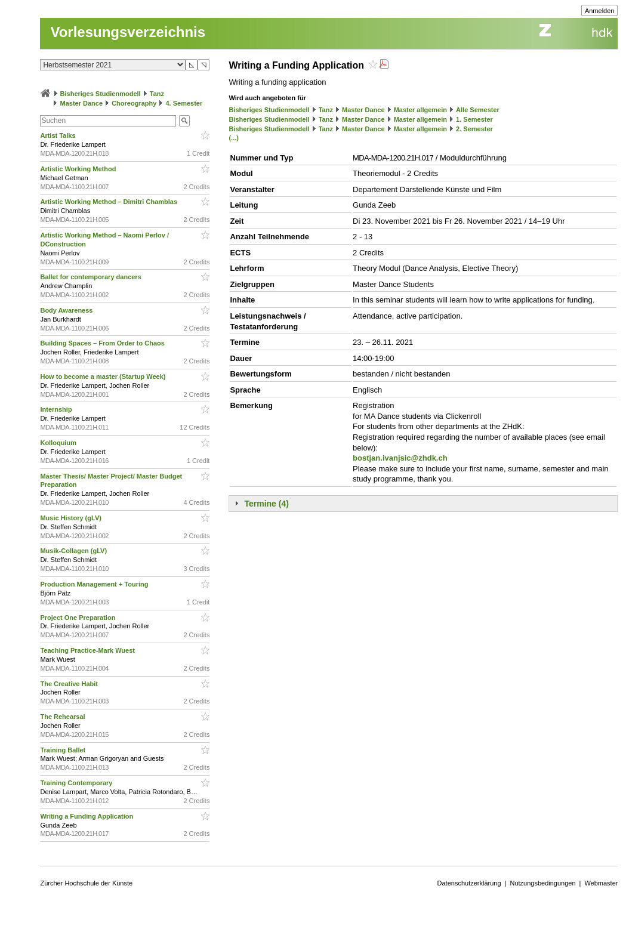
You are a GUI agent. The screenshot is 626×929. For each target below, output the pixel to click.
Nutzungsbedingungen (542, 883)
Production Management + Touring (95, 584)
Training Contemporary (77, 782)
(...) (234, 137)
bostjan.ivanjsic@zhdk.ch (400, 457)
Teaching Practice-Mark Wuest (88, 650)
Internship (56, 409)
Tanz (157, 93)
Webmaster (601, 883)
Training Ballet (63, 750)
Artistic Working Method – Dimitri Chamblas (109, 201)
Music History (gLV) (71, 517)
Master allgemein (420, 109)
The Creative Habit (70, 683)
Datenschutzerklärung (469, 883)
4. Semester (183, 103)
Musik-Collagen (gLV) (74, 550)
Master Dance (81, 103)
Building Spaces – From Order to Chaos (103, 343)
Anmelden (600, 10)
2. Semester (474, 128)
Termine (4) (266, 503)
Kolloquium (59, 442)
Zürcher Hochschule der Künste (86, 883)
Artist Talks (58, 135)
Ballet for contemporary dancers (91, 276)
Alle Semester (477, 109)
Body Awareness (67, 310)
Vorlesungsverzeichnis (127, 32)
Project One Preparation (78, 617)
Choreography (134, 103)
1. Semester (474, 119)
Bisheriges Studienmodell (100, 93)
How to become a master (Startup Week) (103, 376)
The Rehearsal (63, 716)
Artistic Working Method (79, 168)
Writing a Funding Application (87, 816)
